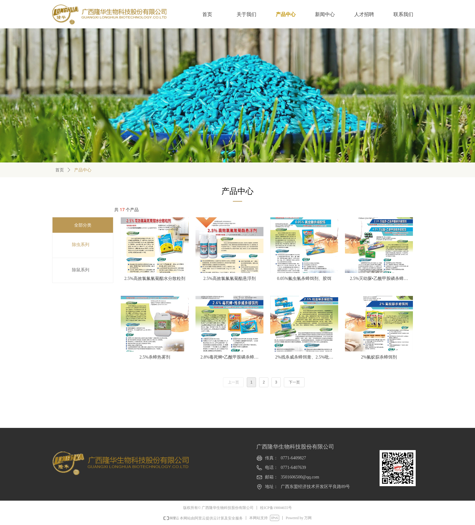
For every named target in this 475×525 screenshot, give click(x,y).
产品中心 (82, 170)
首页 (59, 170)
